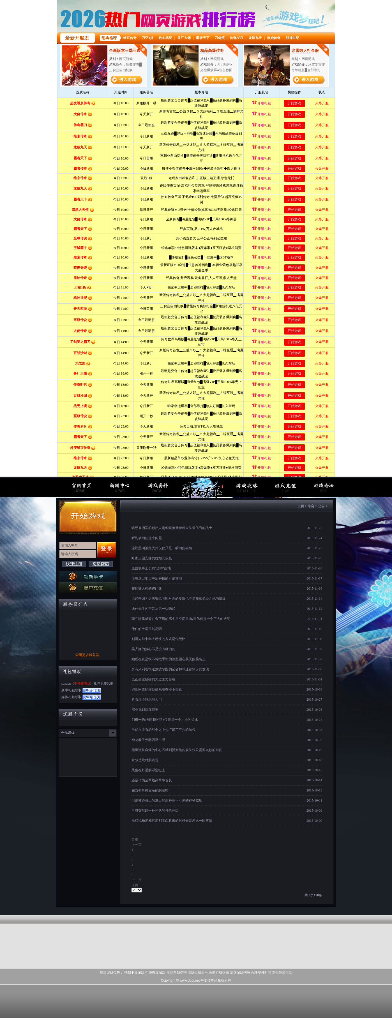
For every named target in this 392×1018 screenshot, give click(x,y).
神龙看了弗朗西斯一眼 (148, 740)
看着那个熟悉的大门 (147, 699)
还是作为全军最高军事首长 (152, 780)
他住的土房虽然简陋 (147, 629)
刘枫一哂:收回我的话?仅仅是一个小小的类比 (165, 720)
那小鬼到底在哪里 (145, 710)
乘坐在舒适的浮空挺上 (148, 770)
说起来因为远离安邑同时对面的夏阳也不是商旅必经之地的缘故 (179, 599)
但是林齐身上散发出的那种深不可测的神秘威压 (167, 800)
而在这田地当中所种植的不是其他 (157, 578)
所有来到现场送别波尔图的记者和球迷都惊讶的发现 (170, 669)
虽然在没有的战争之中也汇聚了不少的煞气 (163, 730)
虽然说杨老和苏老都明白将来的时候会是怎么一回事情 (172, 821)
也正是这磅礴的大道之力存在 (153, 679)
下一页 (137, 880)
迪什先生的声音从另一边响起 (153, 609)
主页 (301, 506)
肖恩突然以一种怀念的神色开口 (155, 810)
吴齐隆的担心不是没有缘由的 (153, 649)
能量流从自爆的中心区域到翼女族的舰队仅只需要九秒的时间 (177, 750)
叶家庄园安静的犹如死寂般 (152, 558)
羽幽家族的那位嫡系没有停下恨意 (157, 689)
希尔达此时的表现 (145, 760)
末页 (135, 885)
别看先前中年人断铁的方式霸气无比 (158, 639)
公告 (321, 506)
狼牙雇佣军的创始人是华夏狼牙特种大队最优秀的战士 (172, 528)
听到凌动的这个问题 (147, 538)
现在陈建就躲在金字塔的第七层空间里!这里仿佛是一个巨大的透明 (181, 619)
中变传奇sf (82, 683)
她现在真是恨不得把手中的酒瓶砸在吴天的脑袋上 (169, 659)
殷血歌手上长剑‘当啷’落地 (151, 568)
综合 (311, 506)
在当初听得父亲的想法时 (150, 790)
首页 (135, 840)
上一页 (137, 845)
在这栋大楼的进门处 (147, 588)
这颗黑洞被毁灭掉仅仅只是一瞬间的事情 (162, 548)
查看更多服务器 (87, 655)
